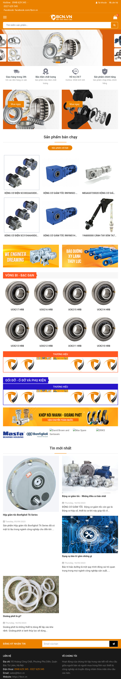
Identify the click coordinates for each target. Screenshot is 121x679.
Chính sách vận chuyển (14, 651)
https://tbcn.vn (19, 626)
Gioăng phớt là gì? (71, 566)
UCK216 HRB (46, 318)
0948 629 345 (19, 2)
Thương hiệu (60, 363)
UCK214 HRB (103, 318)
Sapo (82, 675)
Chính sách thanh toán (14, 647)
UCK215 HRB (74, 318)
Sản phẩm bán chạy (60, 137)
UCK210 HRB (103, 354)
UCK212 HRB (46, 354)
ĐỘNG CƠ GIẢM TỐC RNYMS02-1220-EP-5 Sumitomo (70, 193)
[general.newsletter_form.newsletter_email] (75, 593)
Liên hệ (113, 2)
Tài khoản (101, 2)
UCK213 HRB (17, 354)
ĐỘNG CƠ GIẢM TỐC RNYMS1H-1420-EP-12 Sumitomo (71, 235)
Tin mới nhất (60, 469)
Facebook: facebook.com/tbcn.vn (21, 10)
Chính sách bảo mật (13, 662)
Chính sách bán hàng (13, 640)
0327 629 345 (11, 6)
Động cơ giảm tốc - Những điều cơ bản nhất (84, 512)
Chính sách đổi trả (12, 655)
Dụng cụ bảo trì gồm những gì (18, 566)
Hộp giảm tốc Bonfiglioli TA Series (20, 512)
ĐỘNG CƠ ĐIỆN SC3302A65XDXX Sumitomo (27, 193)
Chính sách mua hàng (14, 644)
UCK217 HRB (17, 318)
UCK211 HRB (74, 354)
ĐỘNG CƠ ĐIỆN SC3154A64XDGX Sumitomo (27, 235)
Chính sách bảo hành (13, 659)
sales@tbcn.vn (17, 623)
